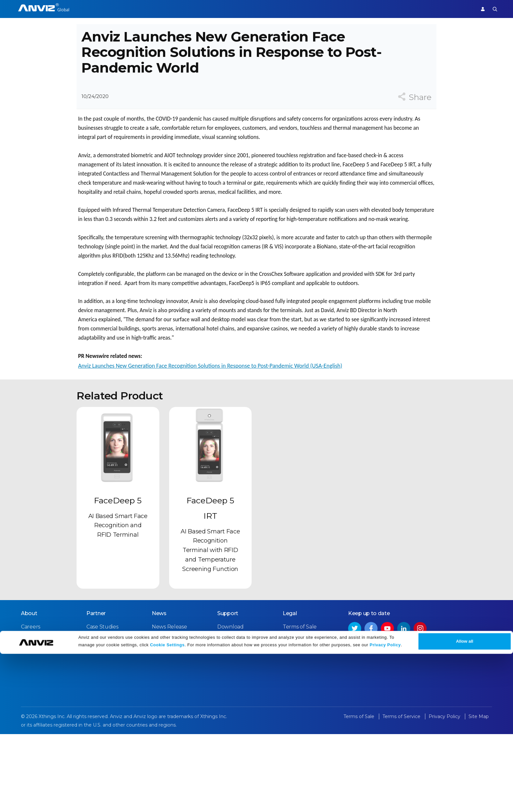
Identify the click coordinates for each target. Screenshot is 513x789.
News (159, 669)
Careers (30, 683)
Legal (290, 669)
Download (230, 683)
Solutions (182, 9)
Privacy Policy (385, 780)
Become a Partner (109, 706)
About (29, 669)
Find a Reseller (105, 694)
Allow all (464, 776)
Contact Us (35, 694)
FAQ (222, 694)
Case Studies (102, 683)
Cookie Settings (167, 780)
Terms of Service (303, 694)
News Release (169, 683)
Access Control (96, 9)
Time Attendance (142, 9)
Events (160, 694)
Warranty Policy (237, 706)
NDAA (28, 706)
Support (458, 9)
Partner (211, 9)
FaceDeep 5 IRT (210, 565)
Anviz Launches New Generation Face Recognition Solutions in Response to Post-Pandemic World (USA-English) (209, 412)
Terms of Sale (300, 683)
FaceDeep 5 (118, 557)
